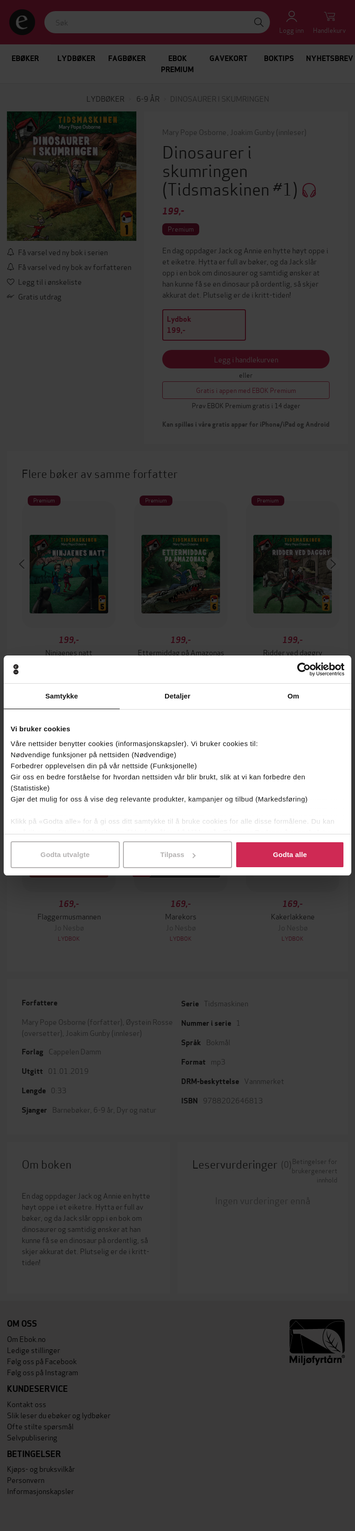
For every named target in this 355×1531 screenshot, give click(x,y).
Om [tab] (293, 696)
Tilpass (178, 854)
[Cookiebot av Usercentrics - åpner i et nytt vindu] (303, 669)
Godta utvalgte (65, 854)
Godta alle (290, 854)
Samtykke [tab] (61, 696)
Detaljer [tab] (177, 696)
